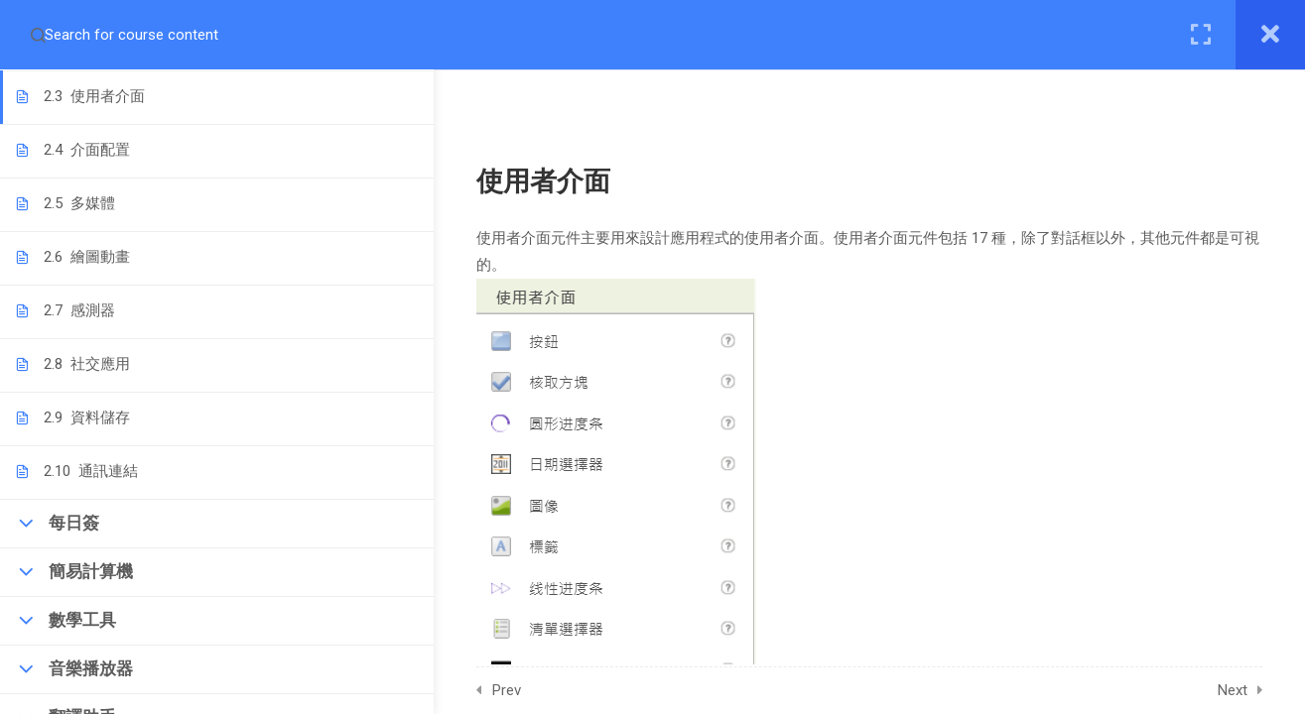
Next (1251, 690)
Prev (525, 690)
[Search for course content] (37, 34)
